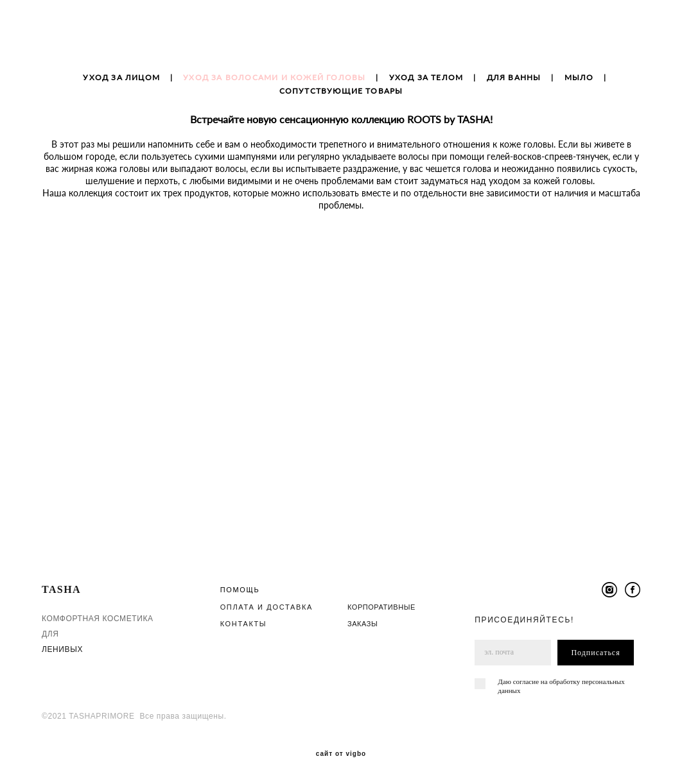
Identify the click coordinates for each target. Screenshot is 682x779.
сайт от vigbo (341, 749)
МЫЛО (579, 85)
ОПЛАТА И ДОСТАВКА (266, 602)
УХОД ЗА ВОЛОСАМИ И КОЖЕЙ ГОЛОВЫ (274, 85)
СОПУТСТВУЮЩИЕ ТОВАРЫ (341, 98)
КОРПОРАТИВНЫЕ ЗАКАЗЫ (381, 610)
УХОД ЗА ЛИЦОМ (121, 85)
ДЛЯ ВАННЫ (514, 85)
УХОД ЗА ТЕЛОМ (426, 85)
